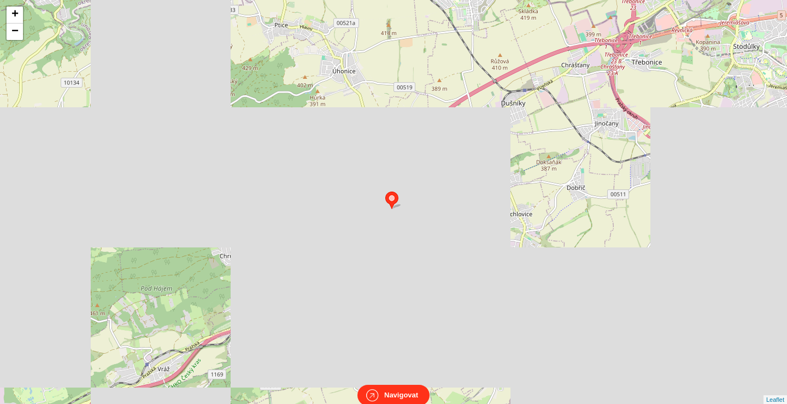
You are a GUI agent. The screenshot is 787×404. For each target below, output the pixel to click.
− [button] (15, 32)
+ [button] (15, 15)
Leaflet (775, 389)
